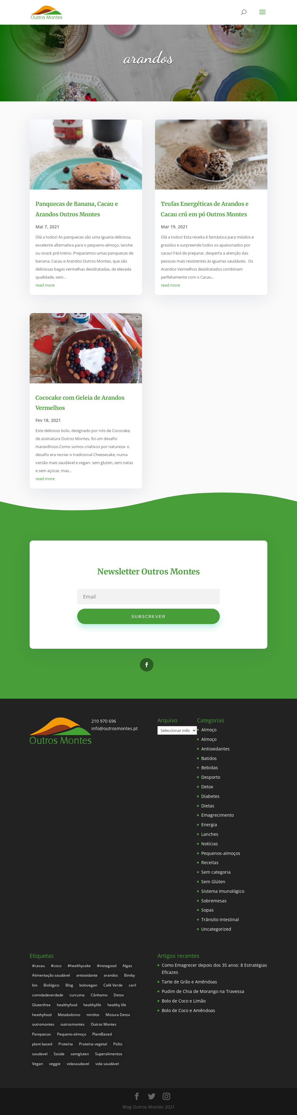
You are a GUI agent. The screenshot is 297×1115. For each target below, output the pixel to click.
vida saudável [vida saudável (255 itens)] (107, 1063)
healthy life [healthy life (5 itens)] (116, 1004)
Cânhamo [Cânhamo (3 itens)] (99, 995)
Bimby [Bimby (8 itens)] (129, 975)
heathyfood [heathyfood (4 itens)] (42, 1014)
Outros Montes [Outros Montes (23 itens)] (103, 1024)
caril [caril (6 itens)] (132, 985)
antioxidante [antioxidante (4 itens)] (87, 975)
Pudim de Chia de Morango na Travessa (203, 991)
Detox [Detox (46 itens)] (119, 995)
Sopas (207, 910)
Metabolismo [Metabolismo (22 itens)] (69, 1014)
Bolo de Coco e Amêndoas (188, 1010)
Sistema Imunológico (222, 891)
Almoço (208, 730)
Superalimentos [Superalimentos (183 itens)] (108, 1053)
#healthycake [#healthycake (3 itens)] (79, 965)
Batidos (209, 758)
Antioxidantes (215, 749)
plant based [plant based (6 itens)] (42, 1044)
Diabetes (210, 796)
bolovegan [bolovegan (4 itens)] (88, 985)
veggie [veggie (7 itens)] (55, 1063)
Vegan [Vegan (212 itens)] (37, 1063)
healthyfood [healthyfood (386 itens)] (67, 1004)
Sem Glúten (213, 881)
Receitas (210, 862)
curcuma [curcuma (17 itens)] (77, 995)
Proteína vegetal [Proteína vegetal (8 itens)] (93, 1044)
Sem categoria (216, 872)
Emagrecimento (217, 815)
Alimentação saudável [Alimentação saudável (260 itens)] (51, 975)
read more (45, 285)
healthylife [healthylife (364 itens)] (92, 1004)
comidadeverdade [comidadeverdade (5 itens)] (47, 995)
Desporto (210, 777)
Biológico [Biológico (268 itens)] (51, 985)
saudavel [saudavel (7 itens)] (40, 1053)
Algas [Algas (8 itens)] (127, 965)
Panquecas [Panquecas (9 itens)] (41, 1034)
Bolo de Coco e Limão (184, 1001)
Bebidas (209, 767)
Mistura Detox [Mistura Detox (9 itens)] (118, 1014)
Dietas (207, 806)
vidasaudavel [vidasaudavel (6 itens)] (78, 1063)
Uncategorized (216, 929)
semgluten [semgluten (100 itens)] (80, 1053)
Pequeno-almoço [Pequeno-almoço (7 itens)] (71, 1034)
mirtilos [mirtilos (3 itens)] (92, 1014)
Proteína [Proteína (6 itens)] (65, 1044)
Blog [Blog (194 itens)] (69, 985)
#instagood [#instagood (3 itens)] (106, 965)
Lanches (209, 834)
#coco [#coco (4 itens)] (56, 965)
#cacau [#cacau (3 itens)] (38, 965)
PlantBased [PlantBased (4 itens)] (102, 1034)
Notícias (209, 844)
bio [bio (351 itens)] (34, 985)
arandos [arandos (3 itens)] (111, 975)
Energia (209, 824)
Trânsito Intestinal (220, 919)
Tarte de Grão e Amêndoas (189, 982)
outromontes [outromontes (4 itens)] (43, 1024)
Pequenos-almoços (220, 853)
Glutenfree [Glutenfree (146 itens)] (41, 1004)
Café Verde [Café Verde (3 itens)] (113, 985)
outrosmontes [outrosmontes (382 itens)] (73, 1024)
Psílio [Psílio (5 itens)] (117, 1044)
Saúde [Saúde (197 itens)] (59, 1053)
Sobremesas (214, 901)
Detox (207, 787)
